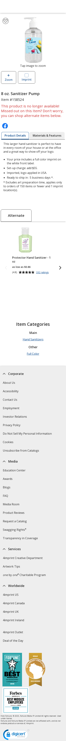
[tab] (15, 135)
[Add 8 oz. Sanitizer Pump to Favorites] (5, 21)
